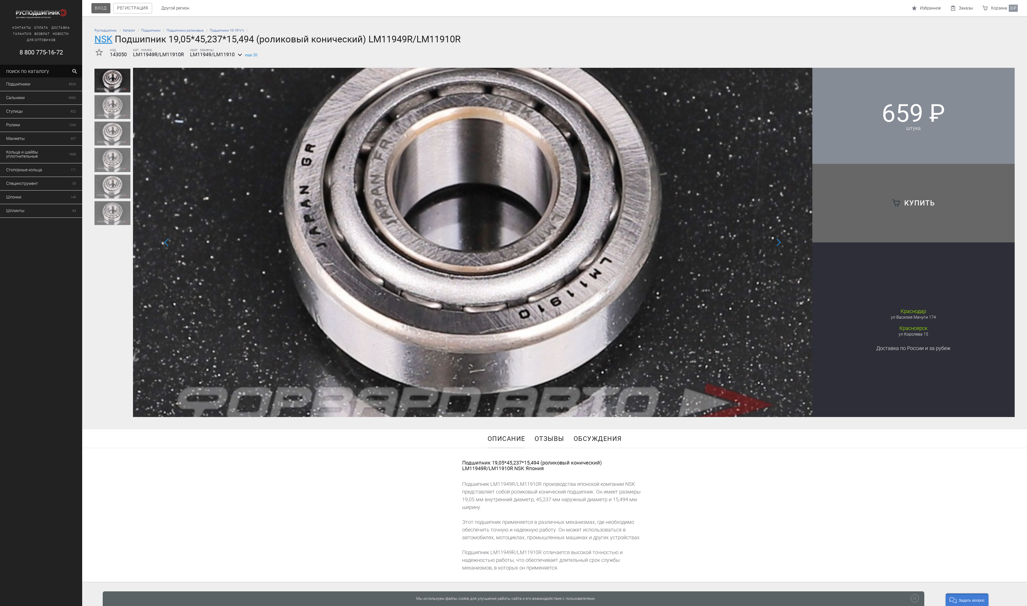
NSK (103, 39)
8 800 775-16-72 (37, 52)
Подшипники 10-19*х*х (227, 30)
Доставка (56, 28)
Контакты (17, 28)
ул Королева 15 (913, 334)
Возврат (38, 34)
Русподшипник (105, 30)
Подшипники (150, 30)
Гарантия (18, 34)
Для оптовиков (37, 40)
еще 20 (246, 55)
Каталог (129, 30)
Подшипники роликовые (185, 30)
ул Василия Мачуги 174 (913, 317)
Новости (57, 34)
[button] (470, 410)
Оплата (37, 28)
